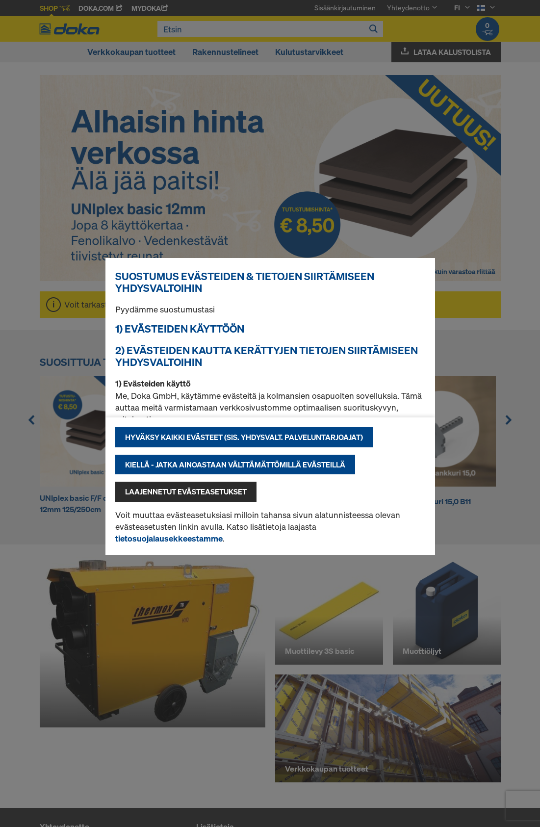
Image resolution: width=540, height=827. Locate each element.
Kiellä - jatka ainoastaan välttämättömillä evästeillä (235, 464)
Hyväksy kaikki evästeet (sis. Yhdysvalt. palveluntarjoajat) (244, 437)
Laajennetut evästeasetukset (186, 491)
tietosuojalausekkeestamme (169, 538)
